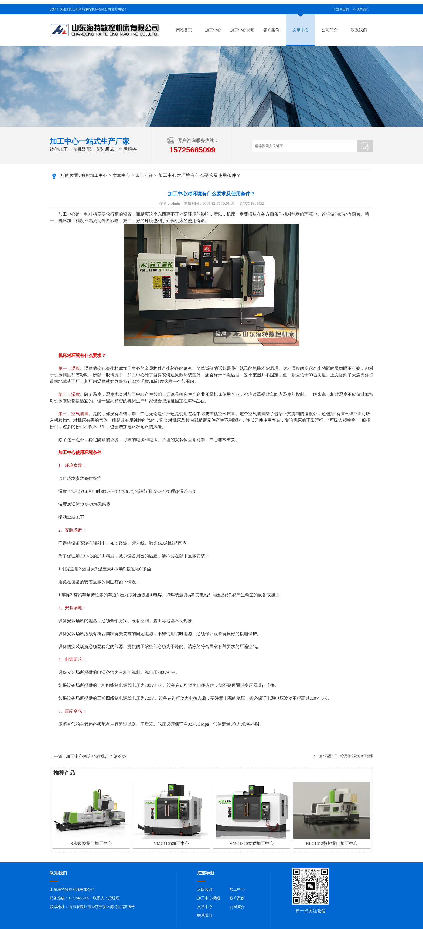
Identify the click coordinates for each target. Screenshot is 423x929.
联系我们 (362, 9)
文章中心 (300, 30)
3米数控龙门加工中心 (91, 843)
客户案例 (271, 30)
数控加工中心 (94, 175)
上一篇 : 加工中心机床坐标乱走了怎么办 (88, 756)
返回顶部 (204, 890)
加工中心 (213, 30)
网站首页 (184, 30)
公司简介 (330, 30)
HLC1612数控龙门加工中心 (332, 843)
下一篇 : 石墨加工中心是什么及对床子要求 (343, 756)
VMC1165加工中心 (171, 843)
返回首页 (342, 9)
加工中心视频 (242, 30)
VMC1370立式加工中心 (251, 843)
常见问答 (144, 175)
